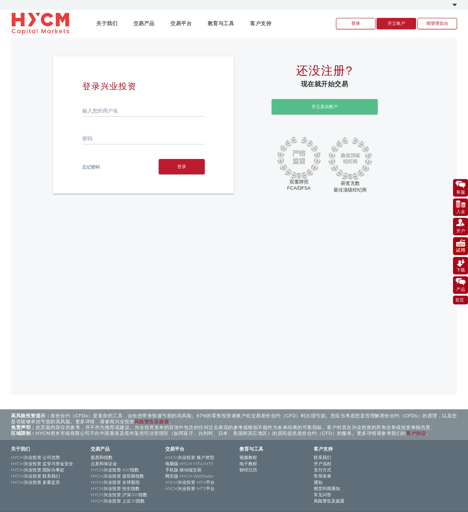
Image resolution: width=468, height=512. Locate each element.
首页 (459, 300)
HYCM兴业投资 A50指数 (115, 470)
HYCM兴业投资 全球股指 (115, 482)
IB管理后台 (437, 23)
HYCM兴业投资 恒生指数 (115, 488)
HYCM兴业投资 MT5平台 (190, 488)
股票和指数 (102, 457)
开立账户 (396, 23)
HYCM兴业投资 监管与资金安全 (42, 463)
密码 (87, 138)
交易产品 (100, 449)
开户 (460, 226)
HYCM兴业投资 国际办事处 (37, 470)
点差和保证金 (104, 463)
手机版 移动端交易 (183, 470)
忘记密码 (91, 166)
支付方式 (322, 470)
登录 (355, 23)
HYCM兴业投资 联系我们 (35, 476)
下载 (460, 265)
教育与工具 (251, 449)
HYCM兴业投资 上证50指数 (118, 501)
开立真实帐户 (325, 106)
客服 (460, 187)
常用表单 (322, 476)
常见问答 (322, 494)
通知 (318, 482)
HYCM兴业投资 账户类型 (189, 457)
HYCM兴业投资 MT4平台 (190, 482)
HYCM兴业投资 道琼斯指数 (117, 476)
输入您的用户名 (100, 111)
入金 (460, 207)
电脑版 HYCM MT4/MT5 (189, 463)
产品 (460, 284)
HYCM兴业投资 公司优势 (35, 457)
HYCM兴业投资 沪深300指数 (119, 494)
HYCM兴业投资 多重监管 (35, 482)
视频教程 (248, 457)
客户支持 (323, 449)
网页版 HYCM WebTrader (189, 476)
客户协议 (416, 433)
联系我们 (322, 457)
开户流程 (322, 463)
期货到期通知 (327, 488)
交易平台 (174, 449)
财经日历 (248, 470)
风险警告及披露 (152, 421)
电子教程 (248, 463)
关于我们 (20, 449)
